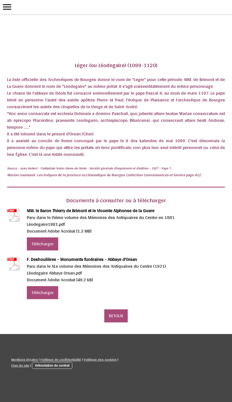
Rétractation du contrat (52, 365)
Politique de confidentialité (60, 359)
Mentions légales (24, 359)
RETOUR (116, 316)
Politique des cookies (100, 359)
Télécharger (42, 244)
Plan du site (20, 365)
